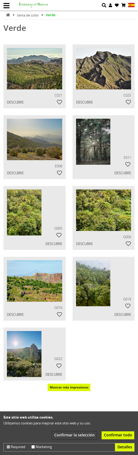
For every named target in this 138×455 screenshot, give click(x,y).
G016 (58, 307)
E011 (127, 157)
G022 (58, 358)
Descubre (15, 102)
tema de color (28, 15)
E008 (58, 166)
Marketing (41, 446)
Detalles (125, 446)
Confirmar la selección (74, 434)
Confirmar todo (118, 434)
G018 (127, 299)
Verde (50, 15)
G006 (127, 236)
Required (16, 446)
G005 (58, 228)
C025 (127, 95)
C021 (58, 95)
